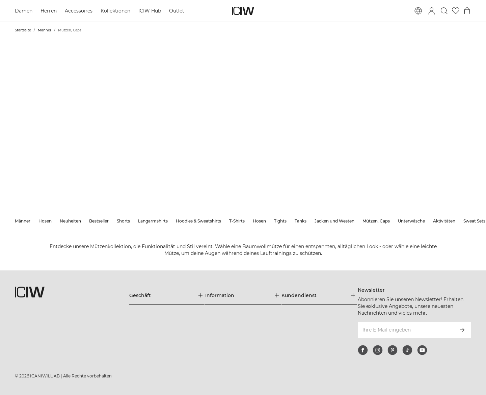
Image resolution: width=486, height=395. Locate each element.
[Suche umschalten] (444, 11)
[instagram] (377, 350)
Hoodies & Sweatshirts (198, 220)
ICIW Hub (149, 11)
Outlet (176, 11)
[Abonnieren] (462, 330)
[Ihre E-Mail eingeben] (405, 330)
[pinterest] (392, 350)
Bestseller (99, 220)
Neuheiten (70, 220)
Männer (44, 30)
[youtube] (422, 350)
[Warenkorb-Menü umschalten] (467, 11)
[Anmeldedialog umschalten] (431, 11)
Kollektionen (115, 11)
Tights (280, 220)
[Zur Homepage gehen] (243, 11)
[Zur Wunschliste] (455, 11)
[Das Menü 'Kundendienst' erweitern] (319, 295)
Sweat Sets (474, 220)
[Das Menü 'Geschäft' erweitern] (167, 295)
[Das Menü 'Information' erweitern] (243, 295)
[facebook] (363, 350)
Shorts (123, 220)
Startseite (23, 30)
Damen (23, 11)
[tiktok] (407, 350)
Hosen (45, 220)
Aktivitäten (444, 220)
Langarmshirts (153, 220)
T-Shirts (237, 220)
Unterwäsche (411, 220)
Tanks (300, 220)
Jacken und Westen (334, 220)
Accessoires (78, 11)
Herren (48, 11)
